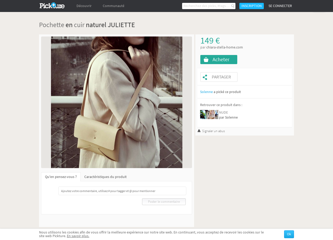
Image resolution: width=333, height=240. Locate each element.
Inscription (251, 5)
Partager (221, 77)
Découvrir (84, 5)
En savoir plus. (78, 235)
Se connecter (280, 5)
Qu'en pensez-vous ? (61, 176)
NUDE (223, 112)
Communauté (113, 5)
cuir (79, 24)
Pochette (51, 24)
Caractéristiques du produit (105, 176)
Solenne (206, 91)
